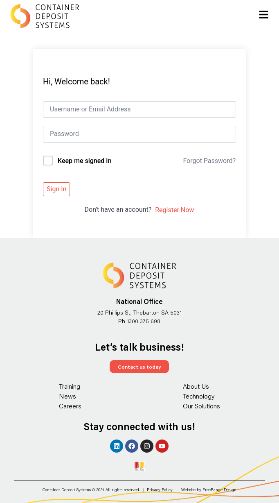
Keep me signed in (84, 161)
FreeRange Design (219, 489)
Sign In (56, 189)
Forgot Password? (209, 161)
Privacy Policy (160, 489)
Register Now (174, 210)
